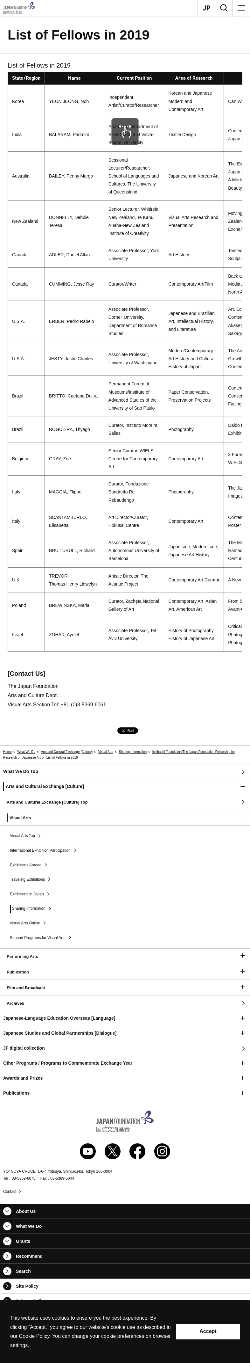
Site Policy (27, 1286)
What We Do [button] (29, 1226)
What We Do (26, 752)
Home (7, 752)
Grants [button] (23, 1241)
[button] (125, 786)
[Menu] (241, 8)
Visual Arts (105, 752)
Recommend (29, 1256)
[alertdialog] (125, 1332)
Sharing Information (133, 752)
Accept (207, 1331)
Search (23, 1271)
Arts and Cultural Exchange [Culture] (67, 752)
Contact (9, 1191)
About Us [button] (26, 1211)
